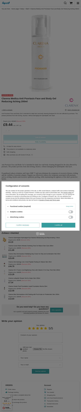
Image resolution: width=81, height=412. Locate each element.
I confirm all (58, 225)
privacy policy (67, 192)
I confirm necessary (22, 225)
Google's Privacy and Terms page (49, 200)
